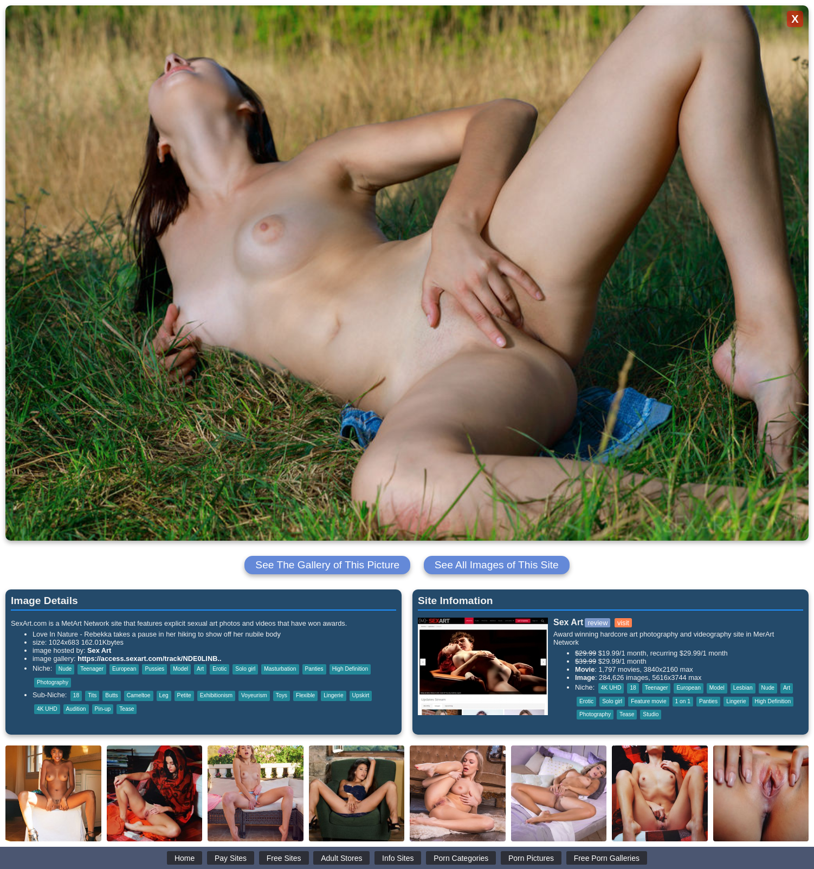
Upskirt (361, 695)
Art (200, 669)
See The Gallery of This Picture (327, 564)
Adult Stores (341, 858)
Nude (65, 669)
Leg (164, 695)
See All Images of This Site (497, 564)
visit (623, 623)
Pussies (154, 669)
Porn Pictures (531, 858)
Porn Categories (461, 858)
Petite (184, 695)
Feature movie (648, 701)
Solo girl (245, 669)
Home (185, 858)
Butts (111, 695)
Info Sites (398, 858)
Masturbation (280, 669)
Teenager (92, 669)
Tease (126, 709)
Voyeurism (254, 695)
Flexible (305, 695)
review (597, 623)
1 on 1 (682, 701)
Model (180, 669)
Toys (281, 695)
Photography (52, 682)
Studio (650, 714)
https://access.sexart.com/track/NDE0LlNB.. (149, 658)
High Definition (350, 669)
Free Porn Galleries (606, 858)
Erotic (219, 669)
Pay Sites (231, 858)
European (124, 669)
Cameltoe (139, 695)
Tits (92, 695)
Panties (314, 669)
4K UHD (47, 709)
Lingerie (333, 695)
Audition (76, 709)
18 (76, 695)
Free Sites (284, 858)
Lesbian (743, 688)
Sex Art (99, 650)
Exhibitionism (216, 695)
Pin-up (103, 709)
